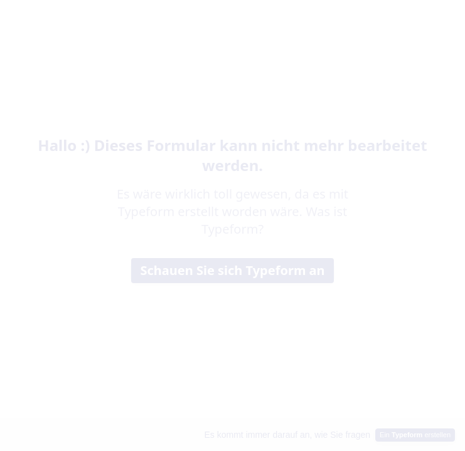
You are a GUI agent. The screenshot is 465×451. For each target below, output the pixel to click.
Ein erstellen (415, 434)
